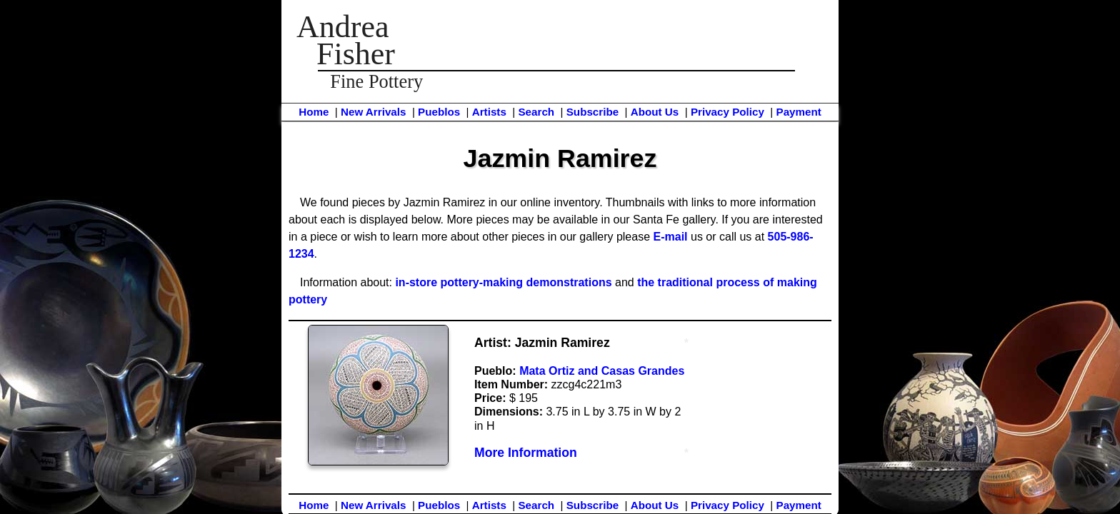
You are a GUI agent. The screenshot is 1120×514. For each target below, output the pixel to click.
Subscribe (592, 112)
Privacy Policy (727, 112)
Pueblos (439, 112)
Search (536, 112)
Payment (798, 112)
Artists (489, 112)
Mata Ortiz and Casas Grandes (601, 371)
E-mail (671, 237)
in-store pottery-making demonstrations (503, 282)
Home (314, 112)
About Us (655, 112)
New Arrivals (373, 112)
